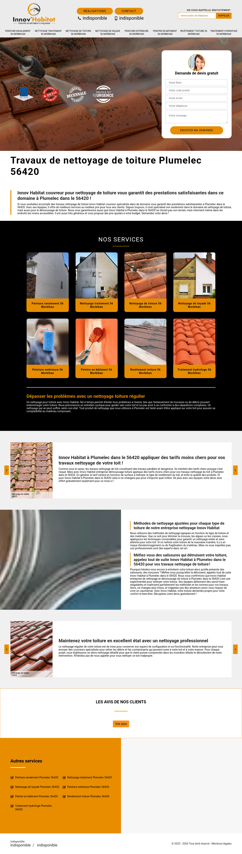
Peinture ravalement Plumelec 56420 (34, 778)
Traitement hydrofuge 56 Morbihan (223, 32)
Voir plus (121, 724)
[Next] (235, 470)
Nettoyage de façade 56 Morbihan (107, 32)
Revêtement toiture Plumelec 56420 (86, 796)
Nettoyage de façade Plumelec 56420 (34, 787)
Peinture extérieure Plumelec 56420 (86, 787)
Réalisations (95, 11)
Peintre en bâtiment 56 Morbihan (165, 32)
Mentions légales (222, 843)
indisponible (92, 18)
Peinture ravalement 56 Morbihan (18, 32)
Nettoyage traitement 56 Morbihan (48, 32)
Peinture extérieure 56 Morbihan (136, 32)
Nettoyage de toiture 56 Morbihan (78, 32)
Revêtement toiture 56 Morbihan (193, 32)
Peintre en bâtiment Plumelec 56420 (34, 796)
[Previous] (6, 470)
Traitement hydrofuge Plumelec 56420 (31, 807)
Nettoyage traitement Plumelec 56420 (87, 778)
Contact (129, 11)
